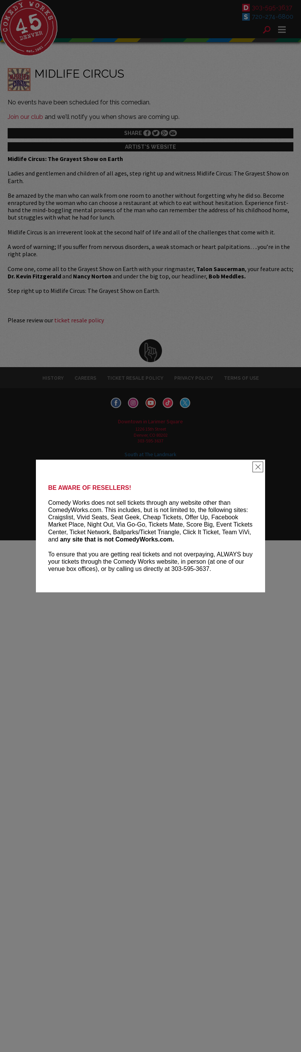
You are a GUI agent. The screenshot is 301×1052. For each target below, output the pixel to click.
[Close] (257, 467)
